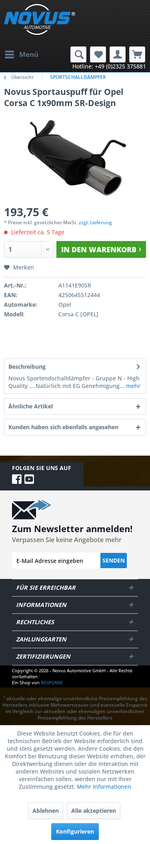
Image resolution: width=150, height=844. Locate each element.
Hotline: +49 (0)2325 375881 (109, 66)
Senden (113, 560)
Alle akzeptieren (93, 810)
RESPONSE (52, 682)
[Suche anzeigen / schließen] (78, 54)
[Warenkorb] (137, 54)
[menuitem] (21, 54)
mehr (132, 386)
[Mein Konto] (118, 54)
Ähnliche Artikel (30, 406)
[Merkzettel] (98, 54)
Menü (21, 53)
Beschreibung (27, 366)
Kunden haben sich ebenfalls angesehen (63, 427)
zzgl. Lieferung (95, 222)
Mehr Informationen (104, 786)
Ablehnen (45, 810)
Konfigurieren (75, 831)
